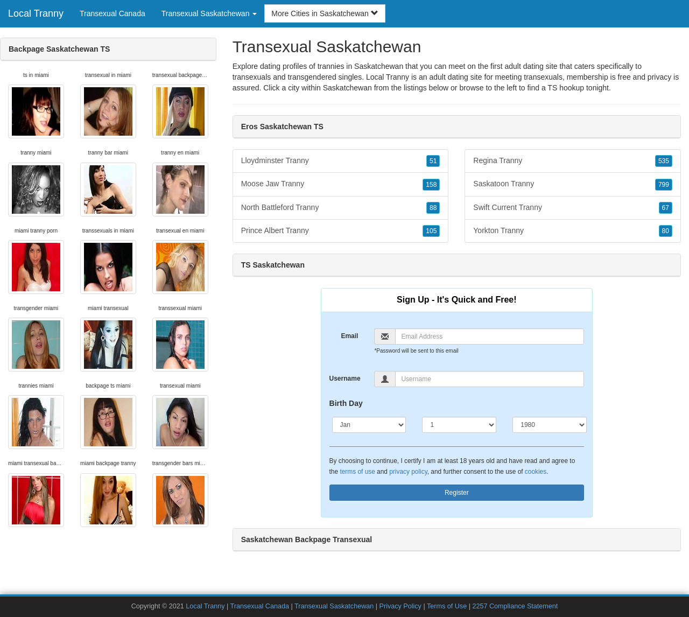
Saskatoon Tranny (572, 184)
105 (431, 231)
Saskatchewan (347, 87)
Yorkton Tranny (572, 231)
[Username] (489, 379)
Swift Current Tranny (572, 208)
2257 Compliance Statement (515, 606)
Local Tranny (36, 13)
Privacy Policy (400, 606)
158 (431, 184)
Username (345, 378)
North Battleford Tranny (340, 208)
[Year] (549, 425)
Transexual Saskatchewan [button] (209, 13)
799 (663, 184)
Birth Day (346, 403)
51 (433, 161)
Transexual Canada (112, 13)
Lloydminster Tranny (340, 161)
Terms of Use (447, 606)
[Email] (489, 336)
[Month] (369, 425)
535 (663, 161)
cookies (535, 471)
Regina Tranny (572, 161)
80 (665, 231)
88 (433, 208)
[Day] (459, 425)
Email (349, 336)
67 (665, 208)
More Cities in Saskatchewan (324, 13)
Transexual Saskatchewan (334, 606)
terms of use (357, 471)
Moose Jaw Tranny (340, 184)
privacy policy (408, 471)
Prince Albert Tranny (340, 231)
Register (457, 492)
